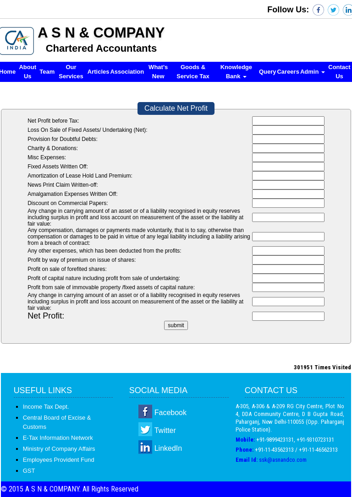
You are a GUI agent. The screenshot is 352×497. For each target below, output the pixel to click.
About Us (27, 72)
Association (127, 71)
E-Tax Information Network (58, 437)
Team (47, 71)
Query (267, 71)
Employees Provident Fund (58, 459)
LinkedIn (168, 448)
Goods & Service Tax (192, 72)
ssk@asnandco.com (283, 459)
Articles (99, 71)
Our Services (71, 72)
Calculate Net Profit (176, 108)
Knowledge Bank (236, 72)
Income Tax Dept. (46, 406)
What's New (158, 72)
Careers (288, 71)
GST (29, 470)
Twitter (165, 430)
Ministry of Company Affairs (59, 448)
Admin (312, 71)
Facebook (170, 412)
